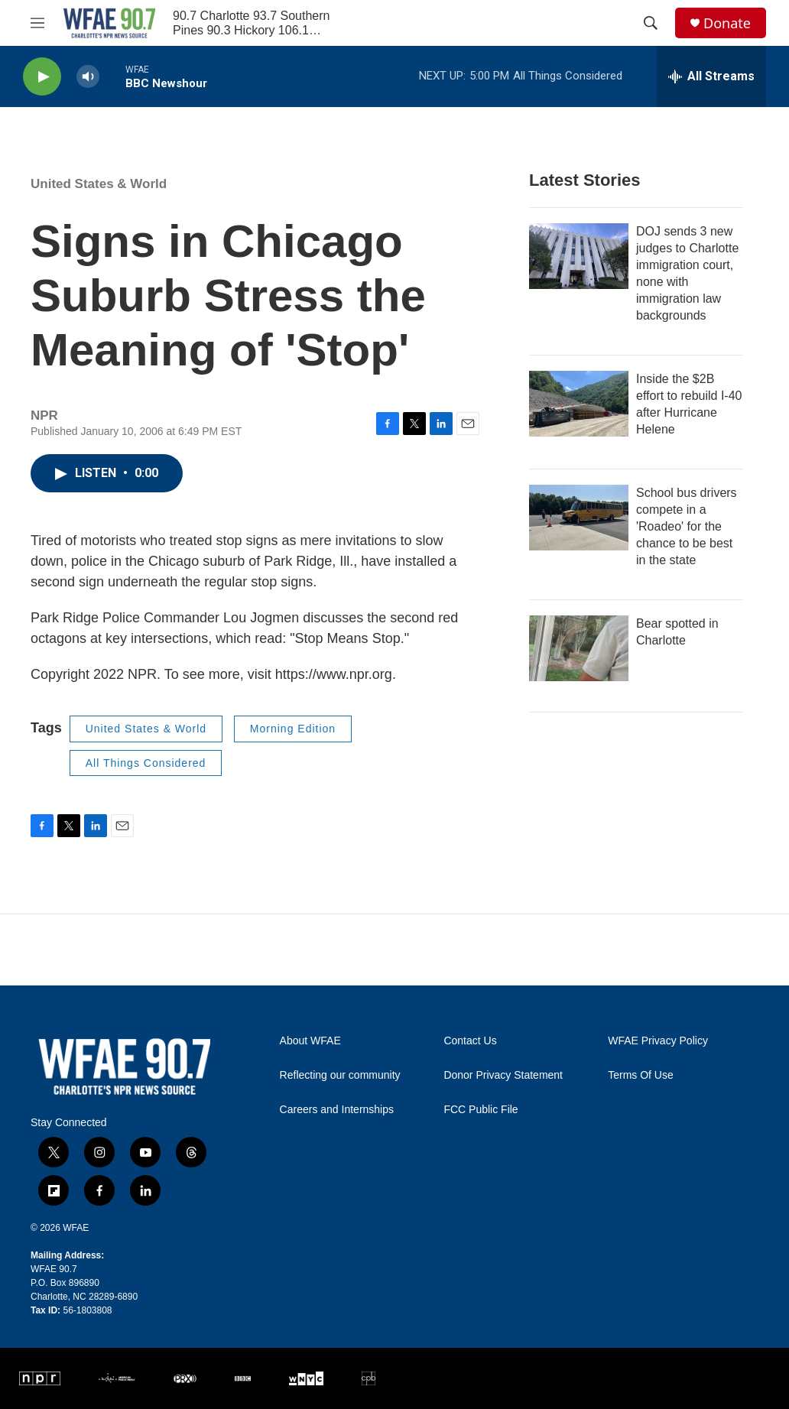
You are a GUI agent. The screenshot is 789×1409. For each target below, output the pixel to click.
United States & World (99, 184)
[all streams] (711, 76)
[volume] (88, 77)
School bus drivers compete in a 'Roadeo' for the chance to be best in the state (686, 526)
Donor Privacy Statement (503, 1075)
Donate (727, 23)
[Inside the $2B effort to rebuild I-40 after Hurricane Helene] (578, 404)
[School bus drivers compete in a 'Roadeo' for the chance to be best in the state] (578, 517)
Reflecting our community (340, 1075)
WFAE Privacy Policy (658, 1041)
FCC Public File (480, 1109)
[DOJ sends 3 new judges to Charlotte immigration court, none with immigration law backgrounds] (578, 256)
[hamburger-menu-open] (37, 23)
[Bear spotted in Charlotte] (578, 648)
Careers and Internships (337, 1109)
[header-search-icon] (650, 23)
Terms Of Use (641, 1075)
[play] (42, 77)
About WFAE (310, 1041)
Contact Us (469, 1041)
